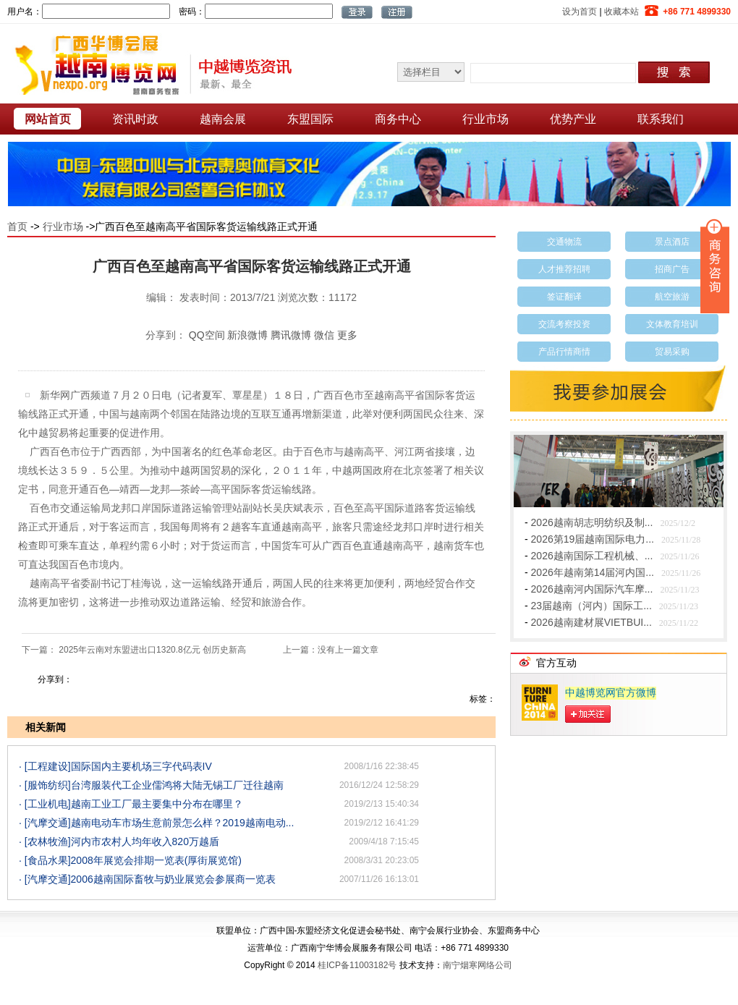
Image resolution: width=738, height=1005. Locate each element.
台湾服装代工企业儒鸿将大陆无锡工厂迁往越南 (177, 785)
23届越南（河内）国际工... (591, 605)
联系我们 (660, 119)
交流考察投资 (564, 324)
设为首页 (579, 12)
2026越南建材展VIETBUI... (591, 622)
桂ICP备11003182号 (357, 965)
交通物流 (564, 242)
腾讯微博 (291, 335)
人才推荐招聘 (564, 269)
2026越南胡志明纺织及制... (592, 522)
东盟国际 (310, 119)
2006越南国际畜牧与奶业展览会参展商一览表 (173, 879)
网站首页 (48, 119)
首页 (17, 226)
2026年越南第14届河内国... (592, 572)
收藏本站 (621, 12)
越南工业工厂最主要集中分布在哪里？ (157, 804)
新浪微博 (247, 335)
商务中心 (398, 119)
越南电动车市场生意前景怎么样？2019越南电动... (182, 822)
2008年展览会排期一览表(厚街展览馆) (156, 860)
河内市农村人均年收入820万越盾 (145, 841)
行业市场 (485, 119)
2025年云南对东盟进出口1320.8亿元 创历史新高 (152, 650)
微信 (324, 335)
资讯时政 (135, 119)
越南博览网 (148, 64)
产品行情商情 (564, 352)
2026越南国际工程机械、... (592, 555)
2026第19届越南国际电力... (592, 539)
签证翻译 (564, 297)
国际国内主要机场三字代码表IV (141, 766)
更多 (347, 335)
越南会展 (223, 119)
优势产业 (573, 119)
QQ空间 (207, 335)
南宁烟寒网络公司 (477, 965)
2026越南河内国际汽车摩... (592, 589)
